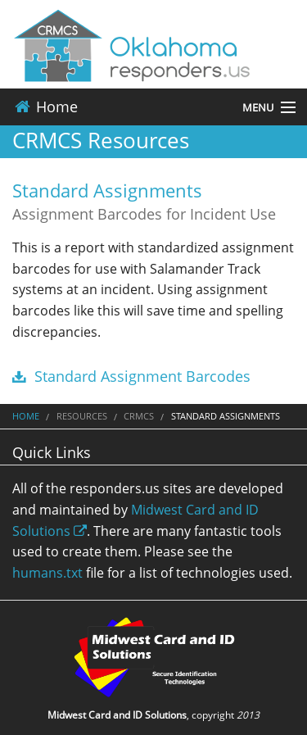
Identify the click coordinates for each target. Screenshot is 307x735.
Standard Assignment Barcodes (131, 376)
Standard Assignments (107, 190)
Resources (81, 416)
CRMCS (139, 416)
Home (45, 106)
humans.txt (47, 573)
